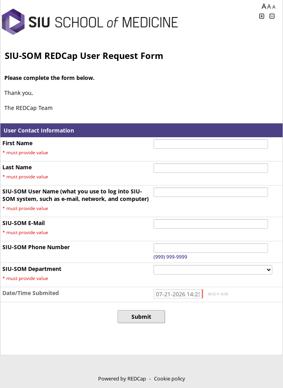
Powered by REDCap (122, 378)
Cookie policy (169, 378)
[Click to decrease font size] (272, 16)
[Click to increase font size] (261, 16)
